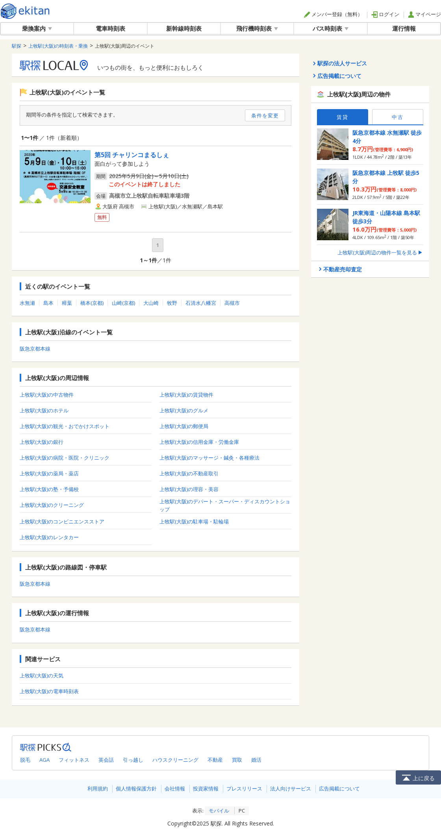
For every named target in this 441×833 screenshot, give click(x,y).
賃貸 (342, 117)
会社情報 (175, 788)
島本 (48, 302)
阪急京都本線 (35, 348)
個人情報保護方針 (136, 788)
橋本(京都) (92, 302)
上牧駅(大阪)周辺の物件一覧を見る (380, 252)
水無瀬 (27, 302)
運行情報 (404, 28)
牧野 (172, 302)
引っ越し (133, 759)
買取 (237, 759)
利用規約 (97, 788)
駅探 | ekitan (25, 11)
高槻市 (232, 302)
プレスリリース (244, 788)
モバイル (219, 810)
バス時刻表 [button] (330, 28)
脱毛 (25, 759)
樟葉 (67, 302)
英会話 (106, 759)
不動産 (215, 759)
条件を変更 (265, 115)
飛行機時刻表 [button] (257, 28)
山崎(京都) (123, 302)
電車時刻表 (110, 28)
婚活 (256, 759)
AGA (44, 759)
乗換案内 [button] (37, 28)
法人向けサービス (290, 788)
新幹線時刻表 (184, 28)
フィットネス (74, 759)
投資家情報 (206, 788)
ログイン (385, 14)
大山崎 (151, 302)
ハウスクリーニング (175, 759)
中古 (398, 117)
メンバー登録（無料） (333, 14)
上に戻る (418, 777)
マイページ (424, 14)
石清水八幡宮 (200, 302)
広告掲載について (339, 788)
